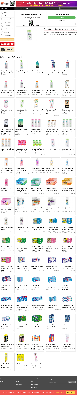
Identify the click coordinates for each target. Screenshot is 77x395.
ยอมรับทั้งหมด (70, 392)
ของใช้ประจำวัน (34, 386)
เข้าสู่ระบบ (62, 17)
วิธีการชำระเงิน (19, 384)
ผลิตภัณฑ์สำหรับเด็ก (35, 389)
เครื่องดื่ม (33, 383)
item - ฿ (5, 40)
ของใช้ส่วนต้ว (34, 387)
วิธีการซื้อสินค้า (19, 383)
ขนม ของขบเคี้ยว (34, 384)
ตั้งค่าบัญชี (2, 381)
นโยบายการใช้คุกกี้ (59, 392)
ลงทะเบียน (62, 24)
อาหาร (32, 381)
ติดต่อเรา (17, 381)
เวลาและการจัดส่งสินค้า (20, 386)
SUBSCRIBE (72, 382)
